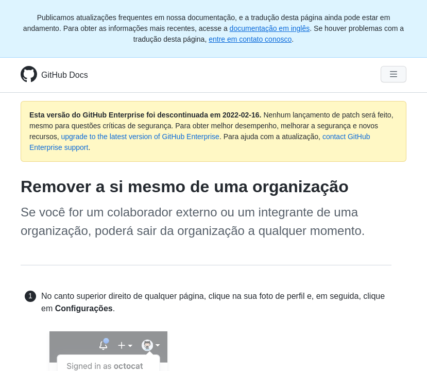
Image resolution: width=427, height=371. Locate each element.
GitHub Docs (64, 75)
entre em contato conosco (250, 39)
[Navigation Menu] (393, 74)
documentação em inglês (270, 28)
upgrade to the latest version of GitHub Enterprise (140, 136)
